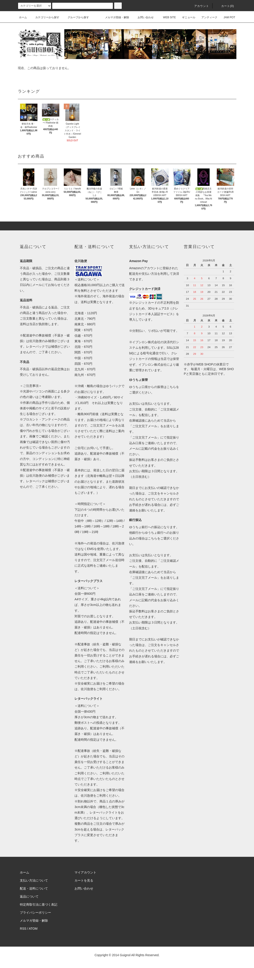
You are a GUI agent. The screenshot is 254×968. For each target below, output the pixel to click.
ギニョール (186, 17)
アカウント (199, 6)
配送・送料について (34, 888)
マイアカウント (85, 872)
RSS (23, 928)
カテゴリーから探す (44, 17)
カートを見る (83, 880)
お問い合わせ (143, 17)
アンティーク (206, 17)
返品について (29, 896)
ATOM (33, 928)
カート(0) (225, 6)
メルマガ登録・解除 (114, 17)
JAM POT (226, 17)
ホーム (23, 17)
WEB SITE (167, 17)
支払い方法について (34, 880)
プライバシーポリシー (35, 912)
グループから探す (75, 17)
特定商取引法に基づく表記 (38, 904)
